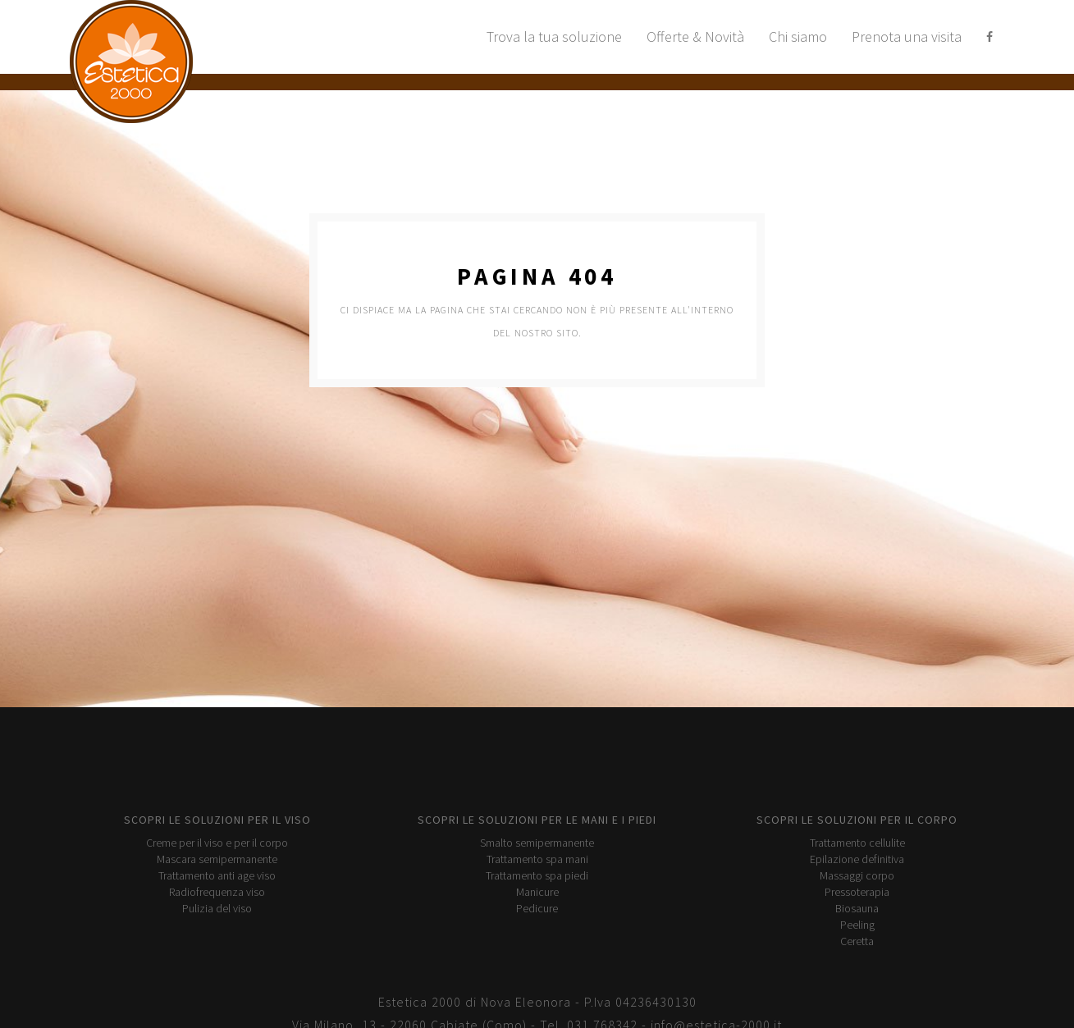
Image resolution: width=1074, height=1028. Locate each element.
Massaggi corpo (857, 875)
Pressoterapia (857, 891)
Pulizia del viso (217, 908)
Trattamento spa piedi (537, 875)
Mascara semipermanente (217, 859)
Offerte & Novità (695, 36)
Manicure (537, 891)
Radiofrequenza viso (217, 891)
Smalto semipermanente (537, 842)
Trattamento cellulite (857, 842)
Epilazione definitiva (857, 859)
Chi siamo (798, 36)
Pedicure (537, 908)
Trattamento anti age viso (217, 875)
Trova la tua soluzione (554, 36)
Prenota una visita (907, 36)
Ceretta (857, 941)
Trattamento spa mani (537, 859)
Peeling (857, 924)
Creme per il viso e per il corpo (217, 842)
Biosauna (857, 908)
